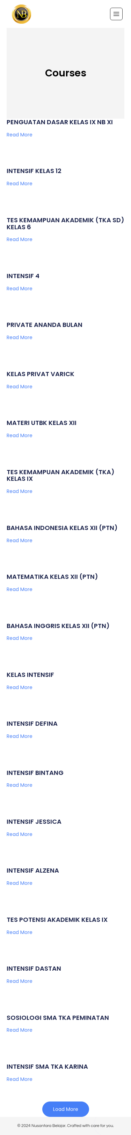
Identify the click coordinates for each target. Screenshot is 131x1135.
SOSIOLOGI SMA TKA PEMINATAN (58, 1017)
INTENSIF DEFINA (32, 723)
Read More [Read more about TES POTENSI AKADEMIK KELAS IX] (19, 932)
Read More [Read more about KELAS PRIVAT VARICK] (19, 386)
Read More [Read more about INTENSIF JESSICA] (19, 834)
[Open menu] (116, 14)
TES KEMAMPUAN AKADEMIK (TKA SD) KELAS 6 (65, 223)
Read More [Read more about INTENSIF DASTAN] (19, 981)
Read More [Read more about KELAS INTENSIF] (19, 687)
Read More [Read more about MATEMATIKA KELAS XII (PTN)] (19, 589)
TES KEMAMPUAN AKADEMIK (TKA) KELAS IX (61, 475)
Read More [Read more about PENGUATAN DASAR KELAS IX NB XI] (19, 134)
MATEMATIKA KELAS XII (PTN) (52, 576)
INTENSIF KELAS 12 (34, 170)
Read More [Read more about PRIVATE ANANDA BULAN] (19, 337)
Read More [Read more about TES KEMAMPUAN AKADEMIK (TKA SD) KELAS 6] (19, 239)
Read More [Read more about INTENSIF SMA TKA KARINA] (19, 1079)
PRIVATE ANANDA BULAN (44, 324)
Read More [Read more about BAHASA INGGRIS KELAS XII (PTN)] (19, 638)
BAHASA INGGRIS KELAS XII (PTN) (58, 625)
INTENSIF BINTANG (35, 772)
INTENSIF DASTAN (34, 968)
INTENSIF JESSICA (34, 821)
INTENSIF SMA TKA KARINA (47, 1066)
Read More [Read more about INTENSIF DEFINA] (19, 736)
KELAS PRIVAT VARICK (40, 373)
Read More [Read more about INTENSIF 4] (19, 288)
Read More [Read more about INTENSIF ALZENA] (19, 883)
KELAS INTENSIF (30, 674)
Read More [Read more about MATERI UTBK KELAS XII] (19, 435)
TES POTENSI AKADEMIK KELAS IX (57, 919)
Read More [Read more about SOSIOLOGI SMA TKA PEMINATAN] (19, 1029)
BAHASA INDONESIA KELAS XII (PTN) (62, 527)
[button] (65, 1109)
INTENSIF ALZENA (33, 870)
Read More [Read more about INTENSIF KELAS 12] (19, 183)
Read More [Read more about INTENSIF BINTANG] (19, 785)
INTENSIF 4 (23, 275)
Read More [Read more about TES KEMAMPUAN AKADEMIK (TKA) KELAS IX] (19, 491)
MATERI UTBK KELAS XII (42, 422)
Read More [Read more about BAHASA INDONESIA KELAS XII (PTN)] (19, 540)
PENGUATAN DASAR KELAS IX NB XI (60, 122)
